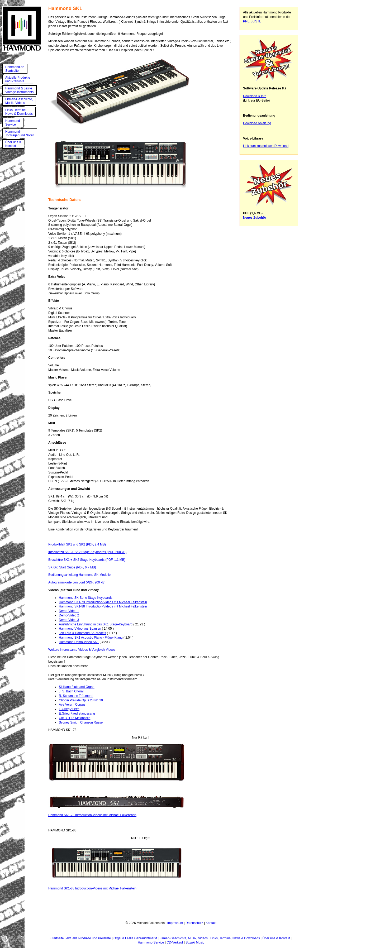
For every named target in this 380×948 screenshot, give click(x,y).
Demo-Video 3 (69, 620)
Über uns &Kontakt (13, 144)
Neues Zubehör (254, 217)
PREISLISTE (252, 21)
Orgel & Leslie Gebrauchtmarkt (135, 938)
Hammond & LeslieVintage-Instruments (19, 90)
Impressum (175, 923)
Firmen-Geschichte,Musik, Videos (19, 101)
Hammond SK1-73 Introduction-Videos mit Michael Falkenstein (103, 602)
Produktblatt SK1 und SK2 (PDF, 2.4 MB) (77, 544)
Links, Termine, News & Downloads (235, 938)
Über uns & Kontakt (276, 938)
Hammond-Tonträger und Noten (19, 133)
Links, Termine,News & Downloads (19, 112)
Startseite (57, 938)
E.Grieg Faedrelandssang (77, 713)
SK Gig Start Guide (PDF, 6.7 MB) (72, 567)
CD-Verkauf (175, 942)
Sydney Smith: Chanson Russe (81, 722)
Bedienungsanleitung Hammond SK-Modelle (79, 575)
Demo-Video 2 (69, 615)
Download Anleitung (257, 123)
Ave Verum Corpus (72, 704)
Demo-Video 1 (69, 611)
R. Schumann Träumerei (76, 696)
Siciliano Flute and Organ (76, 687)
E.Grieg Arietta (69, 709)
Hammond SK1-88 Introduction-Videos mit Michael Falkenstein (103, 606)
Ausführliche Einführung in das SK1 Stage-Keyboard (95, 624)
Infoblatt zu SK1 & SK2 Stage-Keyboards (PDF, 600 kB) (87, 552)
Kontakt (211, 923)
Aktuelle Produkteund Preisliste (17, 79)
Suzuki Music (195, 942)
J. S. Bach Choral (71, 691)
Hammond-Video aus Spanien (80, 628)
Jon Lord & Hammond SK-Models (82, 633)
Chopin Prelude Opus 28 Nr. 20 (81, 700)
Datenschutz (194, 923)
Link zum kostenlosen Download (265, 146)
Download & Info (254, 96)
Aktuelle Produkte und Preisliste (88, 938)
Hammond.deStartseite (14, 69)
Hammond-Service (13, 122)
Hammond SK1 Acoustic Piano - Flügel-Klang (90, 637)
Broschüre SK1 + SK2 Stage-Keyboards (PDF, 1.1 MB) (86, 560)
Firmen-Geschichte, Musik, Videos (184, 938)
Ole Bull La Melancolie (74, 718)
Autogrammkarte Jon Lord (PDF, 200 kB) (77, 582)
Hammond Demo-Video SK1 (79, 642)
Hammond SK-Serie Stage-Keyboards (85, 598)
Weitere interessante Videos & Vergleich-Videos (81, 650)
